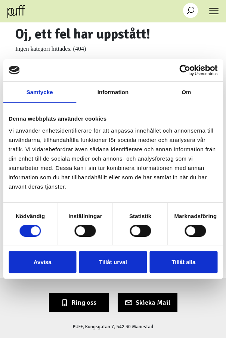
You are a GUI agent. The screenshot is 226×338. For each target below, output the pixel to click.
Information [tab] (113, 92)
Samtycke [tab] (40, 92)
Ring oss (84, 302)
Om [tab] (186, 92)
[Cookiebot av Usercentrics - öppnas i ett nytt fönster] (184, 70)
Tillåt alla (183, 262)
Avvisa (43, 262)
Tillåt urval (113, 262)
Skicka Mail (153, 302)
